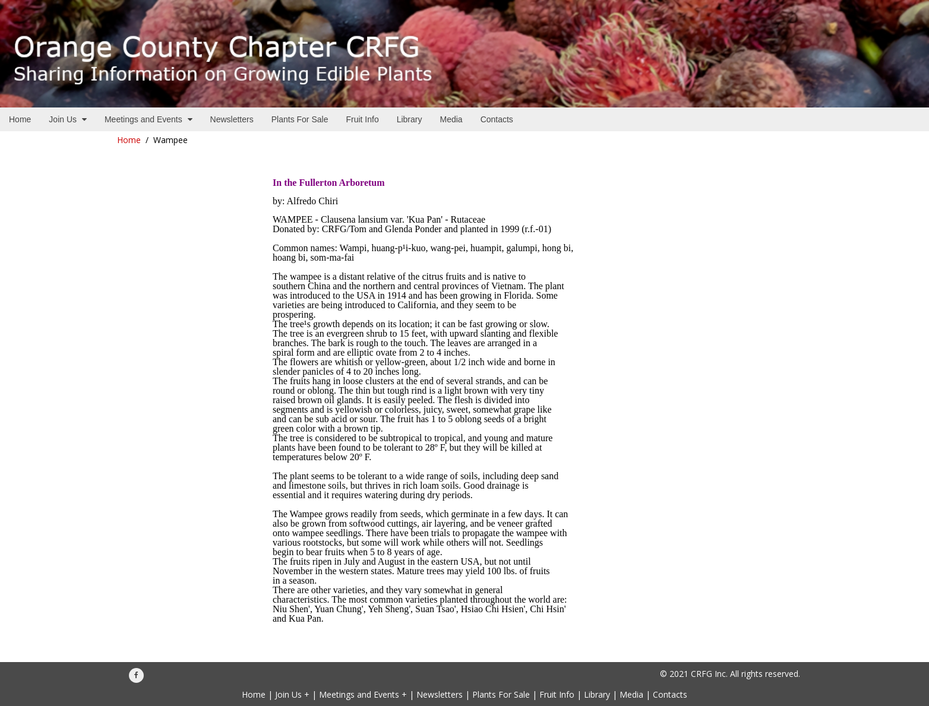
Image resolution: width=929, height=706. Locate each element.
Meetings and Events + (363, 694)
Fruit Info (556, 694)
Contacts (670, 694)
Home (129, 139)
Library (597, 694)
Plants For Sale (501, 694)
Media (631, 694)
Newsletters (439, 694)
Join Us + (292, 694)
